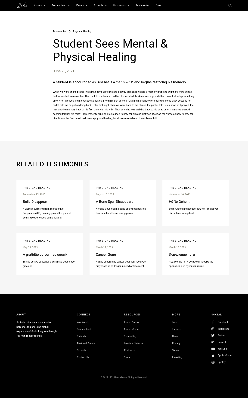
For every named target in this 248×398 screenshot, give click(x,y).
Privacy (176, 343)
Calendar (82, 336)
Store (127, 357)
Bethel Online (131, 322)
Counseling (130, 336)
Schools (81, 350)
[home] (23, 4)
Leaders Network (133, 343)
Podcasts (129, 350)
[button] (40, 5)
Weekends (83, 322)
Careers (176, 329)
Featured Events (86, 343)
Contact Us (83, 357)
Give (158, 5)
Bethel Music (131, 329)
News (175, 336)
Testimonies (142, 5)
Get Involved (84, 329)
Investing (177, 357)
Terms (175, 350)
